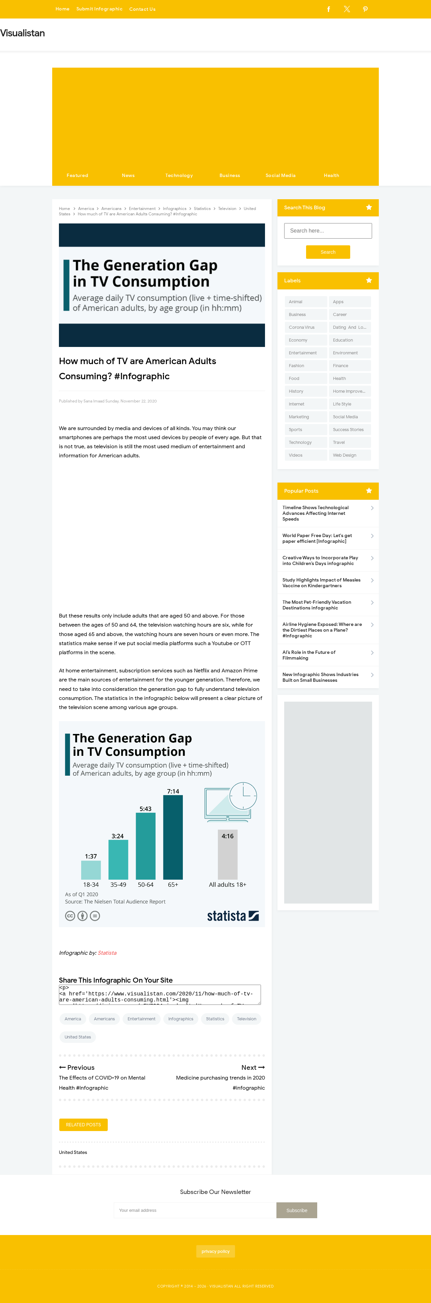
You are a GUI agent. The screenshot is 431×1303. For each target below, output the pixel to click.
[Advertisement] (215, 115)
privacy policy (216, 1251)
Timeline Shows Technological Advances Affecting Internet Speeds (316, 513)
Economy (298, 340)
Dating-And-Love (350, 327)
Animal (295, 302)
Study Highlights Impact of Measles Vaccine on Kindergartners (322, 583)
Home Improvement (352, 391)
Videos (295, 455)
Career (340, 314)
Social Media (281, 175)
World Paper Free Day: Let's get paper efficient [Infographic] (317, 538)
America (73, 1019)
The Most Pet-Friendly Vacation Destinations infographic (317, 605)
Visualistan (221, 1286)
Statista (107, 953)
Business (230, 175)
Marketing (299, 417)
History (296, 391)
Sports (295, 429)
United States (78, 1037)
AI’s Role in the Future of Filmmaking (309, 655)
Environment (345, 353)
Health (331, 175)
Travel (339, 442)
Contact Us (143, 9)
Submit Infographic (99, 9)
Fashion (296, 365)
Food (294, 378)
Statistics (215, 1019)
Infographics (180, 1019)
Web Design (344, 455)
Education (343, 340)
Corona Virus (301, 327)
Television (246, 1019)
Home (63, 9)
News (128, 175)
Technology (179, 175)
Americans (104, 1019)
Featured (77, 175)
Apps (338, 302)
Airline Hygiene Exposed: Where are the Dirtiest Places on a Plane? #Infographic (322, 630)
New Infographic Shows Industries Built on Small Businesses (321, 677)
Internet (296, 404)
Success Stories (348, 429)
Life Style (342, 404)
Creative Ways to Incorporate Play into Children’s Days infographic (320, 560)
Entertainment (142, 1019)
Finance (340, 365)
